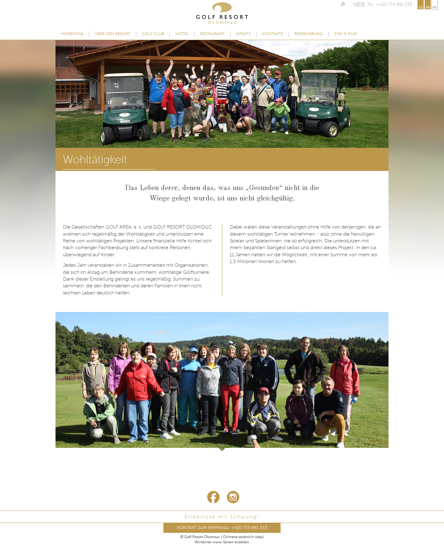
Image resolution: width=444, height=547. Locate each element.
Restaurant (212, 34)
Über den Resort (112, 34)
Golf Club (153, 34)
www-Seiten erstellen (230, 542)
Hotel (182, 34)
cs (421, 7)
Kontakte (272, 34)
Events (243, 34)
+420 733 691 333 (394, 4)
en (428, 7)
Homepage (72, 34)
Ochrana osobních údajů (243, 537)
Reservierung (308, 34)
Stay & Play (345, 34)
